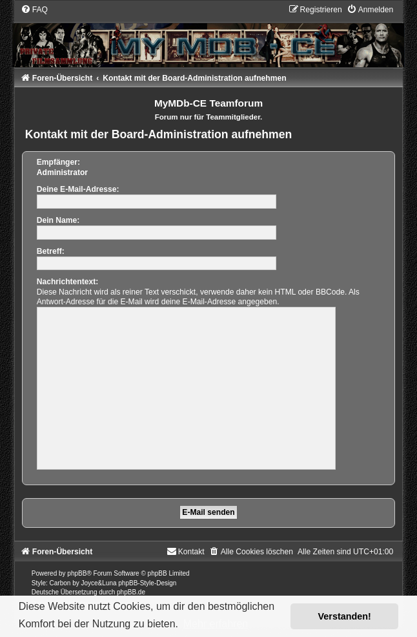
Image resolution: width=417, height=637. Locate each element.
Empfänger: (58, 162)
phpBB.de (131, 592)
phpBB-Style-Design (147, 583)
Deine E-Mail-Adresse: (78, 189)
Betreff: (51, 251)
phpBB (76, 573)
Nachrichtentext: (67, 281)
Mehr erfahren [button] (216, 623)
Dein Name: (58, 220)
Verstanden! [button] (344, 616)
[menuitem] (34, 9)
